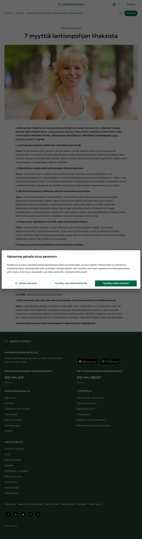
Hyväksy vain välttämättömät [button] (71, 283)
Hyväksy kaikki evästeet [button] (116, 283)
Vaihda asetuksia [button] (26, 283)
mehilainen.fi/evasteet (76, 272)
